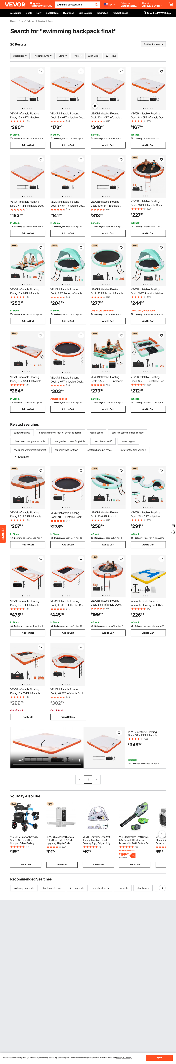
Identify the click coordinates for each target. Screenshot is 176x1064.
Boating (41, 21)
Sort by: (147, 44)
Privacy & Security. (124, 1057)
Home (12, 21)
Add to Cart (28, 145)
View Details (68, 717)
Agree (159, 1057)
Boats (50, 21)
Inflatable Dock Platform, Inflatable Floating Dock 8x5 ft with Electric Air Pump (148, 605)
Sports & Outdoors (27, 21)
